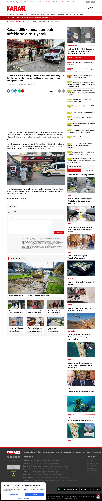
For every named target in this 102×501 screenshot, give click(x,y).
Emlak (40, 466)
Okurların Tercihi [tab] (74, 170)
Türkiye (48, 460)
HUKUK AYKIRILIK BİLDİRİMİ (93, 452)
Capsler (41, 480)
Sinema (47, 477)
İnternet (40, 475)
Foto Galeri (27, 480)
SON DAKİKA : (11, 18)
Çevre (53, 460)
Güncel (12, 14)
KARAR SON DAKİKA (13, 467)
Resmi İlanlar (79, 14)
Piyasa (35, 466)
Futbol (31, 469)
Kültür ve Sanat (61, 480)
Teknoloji (27, 474)
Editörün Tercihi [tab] (88, 170)
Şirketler (67, 466)
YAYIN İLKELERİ (46, 452)
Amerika (41, 463)
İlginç (56, 477)
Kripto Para (41, 14)
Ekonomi (33, 14)
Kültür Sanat (50, 472)
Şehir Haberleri (92, 471)
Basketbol (37, 469)
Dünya (26, 14)
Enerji (51, 466)
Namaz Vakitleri (92, 463)
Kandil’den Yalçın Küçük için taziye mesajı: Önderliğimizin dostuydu (36, 18)
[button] (49, 91)
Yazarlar (19, 14)
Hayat (53, 14)
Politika (33, 460)
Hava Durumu (91, 461)
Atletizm (51, 469)
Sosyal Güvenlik (59, 466)
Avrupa (47, 463)
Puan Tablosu (91, 466)
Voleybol (44, 469)
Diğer (66, 469)
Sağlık (43, 472)
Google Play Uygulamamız (69, 489)
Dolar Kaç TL (91, 468)
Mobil (34, 475)
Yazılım (55, 475)
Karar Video (61, 14)
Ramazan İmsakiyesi (94, 473)
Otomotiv (45, 466)
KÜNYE (39, 452)
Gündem (38, 477)
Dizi (43, 477)
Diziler (32, 472)
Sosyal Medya (47, 475)
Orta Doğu (34, 463)
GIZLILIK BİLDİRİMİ (69, 452)
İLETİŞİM (33, 452)
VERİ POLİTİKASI (80, 452)
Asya (52, 463)
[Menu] (86, 14)
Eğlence (57, 472)
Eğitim (58, 460)
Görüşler (69, 14)
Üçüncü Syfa (41, 460)
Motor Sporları (59, 469)
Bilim (60, 475)
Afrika (56, 463)
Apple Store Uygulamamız (92, 489)
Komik (52, 477)
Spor (48, 14)
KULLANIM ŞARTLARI (57, 452)
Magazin (38, 472)
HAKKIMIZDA (27, 452)
